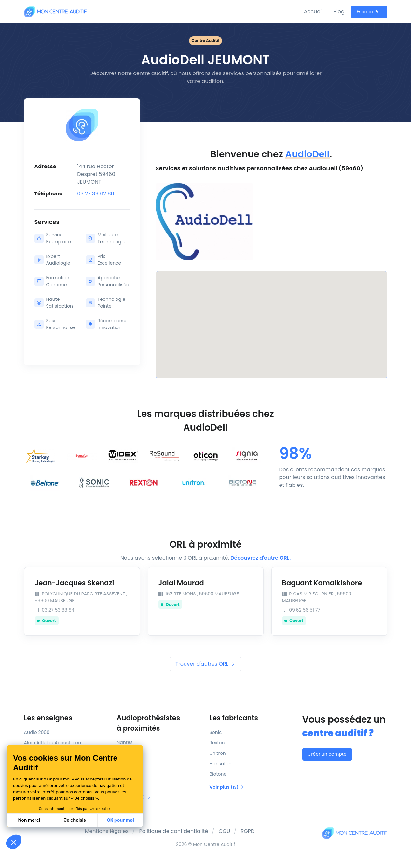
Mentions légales (107, 831)
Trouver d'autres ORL (205, 664)
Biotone (218, 774)
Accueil (313, 11)
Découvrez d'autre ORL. (260, 558)
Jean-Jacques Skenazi (74, 583)
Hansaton (221, 763)
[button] (13, 842)
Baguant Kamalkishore (322, 583)
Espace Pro (369, 11)
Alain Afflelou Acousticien (52, 743)
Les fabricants (234, 718)
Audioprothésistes (159, 723)
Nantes (125, 742)
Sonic (216, 732)
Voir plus (227, 787)
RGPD (248, 831)
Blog (339, 11)
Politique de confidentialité (173, 831)
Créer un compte (327, 754)
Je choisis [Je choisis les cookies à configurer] (75, 820)
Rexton (217, 743)
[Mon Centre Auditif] (55, 11)
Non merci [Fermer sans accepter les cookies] (29, 820)
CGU (224, 831)
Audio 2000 (36, 732)
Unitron (218, 753)
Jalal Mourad (181, 583)
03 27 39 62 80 (95, 193)
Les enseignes (48, 718)
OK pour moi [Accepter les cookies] (120, 820)
